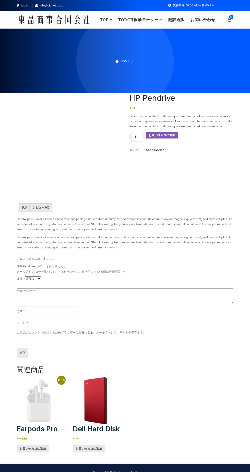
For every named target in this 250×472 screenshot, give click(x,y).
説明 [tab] (25, 199)
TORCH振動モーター (138, 20)
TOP (104, 20)
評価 (21, 270)
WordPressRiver (146, 463)
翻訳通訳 (176, 20)
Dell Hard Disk (96, 420)
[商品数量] (136, 137)
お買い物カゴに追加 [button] (33, 440)
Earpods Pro (37, 420)
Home (122, 61)
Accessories (155, 150)
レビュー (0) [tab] (41, 199)
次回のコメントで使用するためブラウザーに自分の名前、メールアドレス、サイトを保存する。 (83, 324)
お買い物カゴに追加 (162, 135)
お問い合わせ (202, 20)
